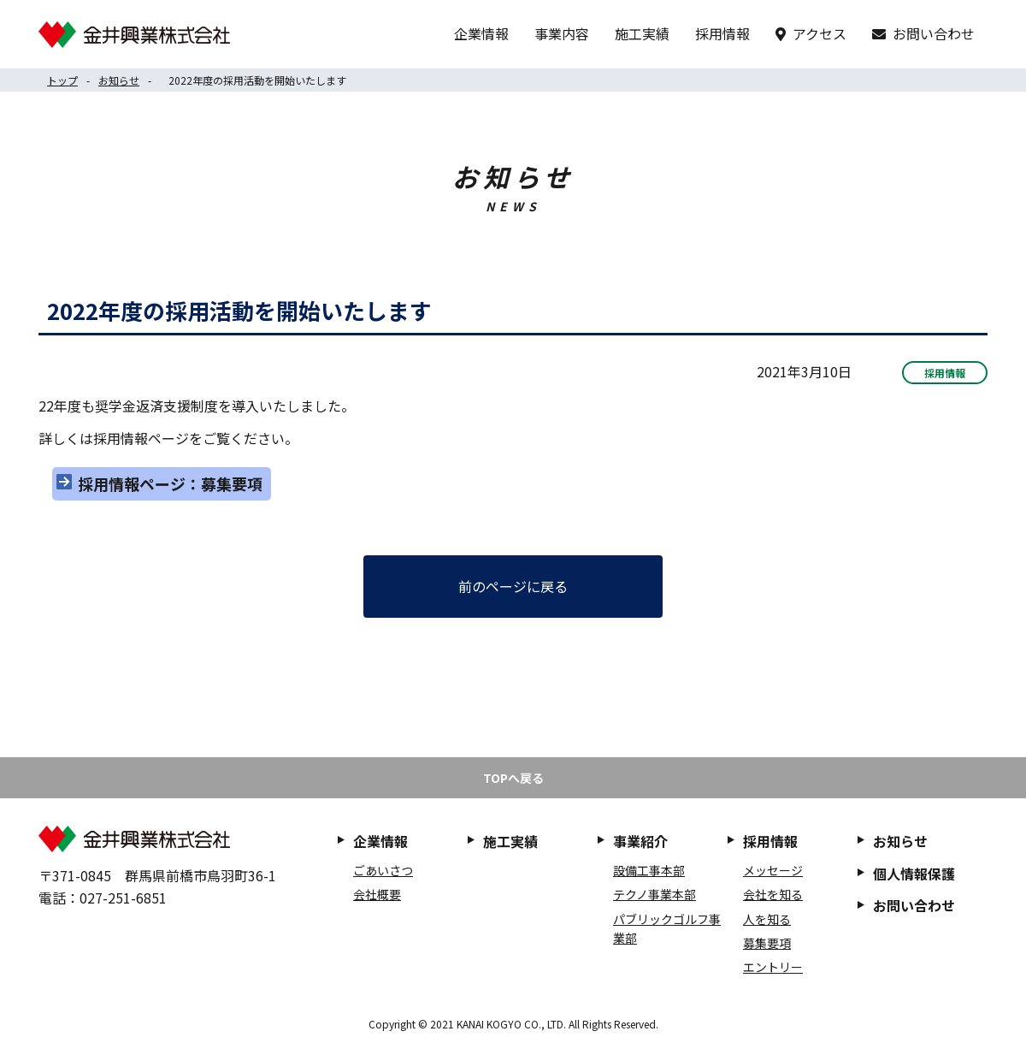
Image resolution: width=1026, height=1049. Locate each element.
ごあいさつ (383, 870)
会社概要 (377, 894)
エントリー (773, 966)
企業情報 (481, 33)
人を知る (767, 919)
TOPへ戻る (513, 777)
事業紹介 (640, 841)
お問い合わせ (934, 33)
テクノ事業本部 (654, 894)
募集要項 (767, 942)
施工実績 (642, 33)
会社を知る (773, 894)
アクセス (819, 33)
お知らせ (118, 80)
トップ (62, 80)
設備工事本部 (649, 870)
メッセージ (773, 870)
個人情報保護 (914, 873)
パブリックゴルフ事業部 (667, 928)
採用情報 (722, 33)
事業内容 (561, 33)
